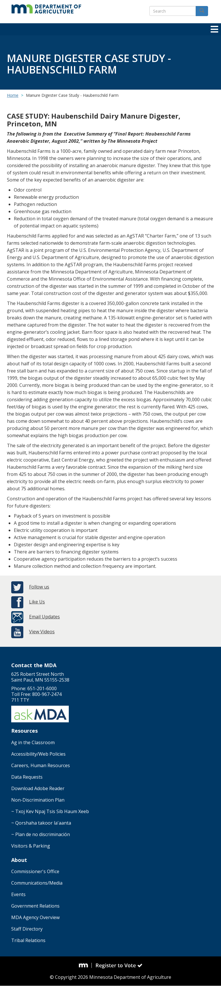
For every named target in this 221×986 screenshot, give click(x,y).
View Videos (42, 631)
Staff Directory (27, 929)
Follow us (39, 587)
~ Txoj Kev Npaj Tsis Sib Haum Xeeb (50, 811)
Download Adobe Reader (37, 788)
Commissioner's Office (35, 871)
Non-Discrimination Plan (37, 800)
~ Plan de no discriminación (40, 834)
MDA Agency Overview (35, 917)
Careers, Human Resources (40, 765)
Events (18, 894)
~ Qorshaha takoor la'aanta (41, 823)
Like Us (37, 602)
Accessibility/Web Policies (38, 754)
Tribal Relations (28, 940)
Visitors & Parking (30, 846)
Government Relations (35, 906)
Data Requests (27, 777)
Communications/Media (36, 883)
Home (12, 95)
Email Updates (44, 616)
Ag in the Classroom (33, 742)
